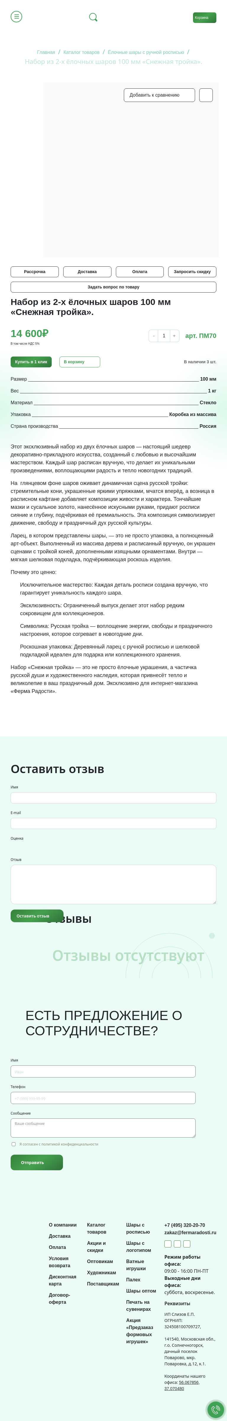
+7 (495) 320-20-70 (184, 1225)
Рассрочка (34, 271)
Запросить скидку (192, 271)
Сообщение (21, 1113)
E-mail (16, 812)
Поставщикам (103, 1283)
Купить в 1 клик (31, 361)
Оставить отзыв (33, 916)
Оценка (17, 838)
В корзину (74, 361)
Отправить (32, 1162)
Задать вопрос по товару (113, 287)
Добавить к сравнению (154, 95)
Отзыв (16, 859)
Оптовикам (100, 1261)
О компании (63, 1224)
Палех (133, 1279)
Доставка (87, 271)
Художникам (101, 1272)
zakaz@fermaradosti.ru (190, 1232)
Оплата (139, 271)
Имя (14, 787)
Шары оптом (141, 1290)
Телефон (18, 1086)
